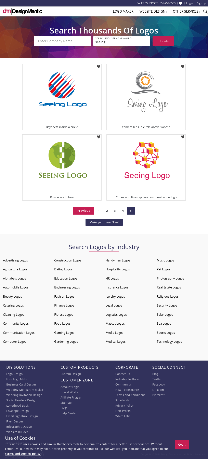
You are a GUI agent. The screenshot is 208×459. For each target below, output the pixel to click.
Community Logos (16, 323)
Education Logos (65, 278)
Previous (83, 210)
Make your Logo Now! (104, 222)
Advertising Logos (15, 260)
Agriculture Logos (15, 269)
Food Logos (62, 323)
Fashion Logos (64, 296)
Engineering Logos (67, 287)
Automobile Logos (15, 287)
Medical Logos (116, 341)
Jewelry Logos (115, 296)
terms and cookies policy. (23, 454)
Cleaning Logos (13, 314)
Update (163, 41)
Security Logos (167, 305)
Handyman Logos (118, 260)
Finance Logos (64, 305)
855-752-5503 (168, 3)
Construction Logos (67, 260)
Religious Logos (168, 296)
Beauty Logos (12, 296)
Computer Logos (14, 341)
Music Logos (165, 260)
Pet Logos (163, 269)
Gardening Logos (66, 341)
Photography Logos (170, 278)
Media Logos (114, 332)
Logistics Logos (116, 314)
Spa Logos (164, 323)
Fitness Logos (63, 314)
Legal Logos (114, 305)
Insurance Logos (117, 287)
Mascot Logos (115, 323)
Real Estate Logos (169, 287)
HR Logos (112, 278)
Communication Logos (19, 332)
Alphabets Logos (14, 278)
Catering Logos (13, 305)
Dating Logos (63, 269)
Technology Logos (169, 341)
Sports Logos (166, 332)
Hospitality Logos (118, 269)
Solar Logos (165, 314)
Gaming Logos (64, 332)
